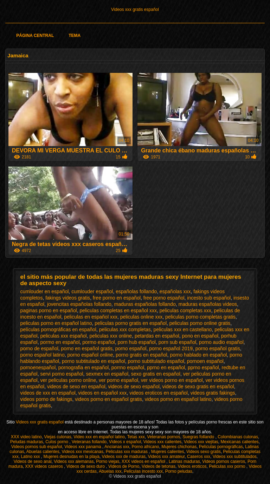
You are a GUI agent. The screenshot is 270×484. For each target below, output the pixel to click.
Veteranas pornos (163, 436)
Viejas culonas (57, 436)
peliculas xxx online (111, 336)
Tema (75, 35)
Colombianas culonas (238, 436)
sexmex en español (107, 374)
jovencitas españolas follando (79, 304)
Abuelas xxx (110, 471)
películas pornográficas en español (58, 329)
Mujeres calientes (167, 451)
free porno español (164, 298)
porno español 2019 (171, 348)
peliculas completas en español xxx (118, 310)
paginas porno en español (48, 310)
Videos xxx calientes (162, 441)
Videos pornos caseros (223, 461)
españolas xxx (175, 291)
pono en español (200, 336)
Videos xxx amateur (166, 456)
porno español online (90, 355)
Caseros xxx (198, 456)
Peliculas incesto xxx (143, 471)
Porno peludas (178, 471)
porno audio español (221, 342)
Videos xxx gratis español (135, 9)
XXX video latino (26, 436)
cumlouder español (92, 291)
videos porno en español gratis (108, 399)
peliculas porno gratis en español (131, 323)
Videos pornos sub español (36, 446)
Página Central (35, 35)
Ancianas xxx (116, 446)
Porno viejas (107, 461)
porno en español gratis (86, 348)
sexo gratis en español (155, 374)
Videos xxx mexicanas (82, 451)
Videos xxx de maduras (124, 456)
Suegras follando (198, 436)
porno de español (39, 348)
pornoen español (205, 361)
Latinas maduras (184, 461)
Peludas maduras (26, 441)
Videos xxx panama (83, 446)
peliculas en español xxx (90, 317)
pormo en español (59, 342)
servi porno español (61, 374)
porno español (131, 348)
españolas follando (136, 291)
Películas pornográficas (221, 446)
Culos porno (57, 441)
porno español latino (42, 355)
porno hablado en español (198, 355)
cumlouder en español (44, 291)
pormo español (98, 342)
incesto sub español (209, 298)
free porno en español (117, 298)
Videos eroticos (192, 466)
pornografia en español (83, 367)
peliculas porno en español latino (56, 323)
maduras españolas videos (207, 304)
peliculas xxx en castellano (183, 329)
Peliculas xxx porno (227, 466)
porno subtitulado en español (93, 361)
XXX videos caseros (44, 466)
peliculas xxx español (63, 336)
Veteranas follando (89, 441)
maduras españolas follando (145, 304)
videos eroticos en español (158, 393)
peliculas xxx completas (125, 329)
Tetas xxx (136, 436)
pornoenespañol (38, 367)
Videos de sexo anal (33, 461)
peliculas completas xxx (185, 310)
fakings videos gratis (67, 298)
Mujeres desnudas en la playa (71, 456)
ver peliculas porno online (68, 380)
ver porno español (118, 380)
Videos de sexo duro (86, 466)
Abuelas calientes (42, 451)
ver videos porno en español (172, 380)
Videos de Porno (124, 466)
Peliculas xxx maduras (127, 451)
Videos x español (125, 441)
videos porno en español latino (178, 399)
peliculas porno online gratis (200, 323)
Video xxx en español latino (99, 436)
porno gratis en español (141, 355)
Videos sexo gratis (203, 451)
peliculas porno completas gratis (200, 317)
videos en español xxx (102, 393)
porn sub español (177, 342)
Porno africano (145, 446)
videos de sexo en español (76, 386)
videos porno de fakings (46, 399)
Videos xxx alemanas (74, 461)
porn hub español (137, 342)
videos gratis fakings (213, 393)
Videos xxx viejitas (201, 441)
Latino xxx (31, 456)
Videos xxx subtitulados (235, 456)
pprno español (203, 367)
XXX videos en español (144, 461)
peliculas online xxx (141, 317)
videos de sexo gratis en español (198, 386)
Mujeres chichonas (179, 446)
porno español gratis (217, 348)
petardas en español (157, 336)
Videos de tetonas (158, 466)
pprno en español (166, 367)
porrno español (127, 367)
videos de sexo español (133, 386)
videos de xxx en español (48, 393)
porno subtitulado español (156, 361)
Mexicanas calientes (240, 441)
